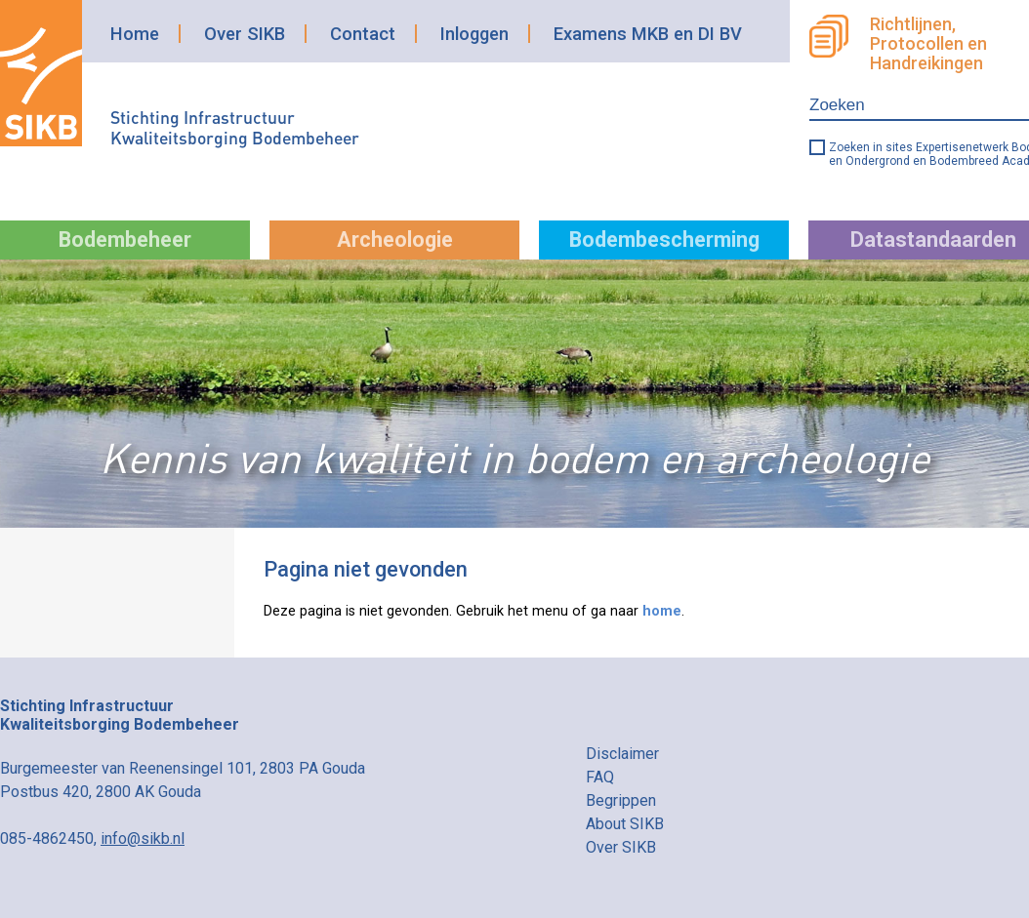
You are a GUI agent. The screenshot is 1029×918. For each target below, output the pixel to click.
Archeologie (395, 239)
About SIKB (625, 824)
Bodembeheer (125, 239)
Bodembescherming (664, 239)
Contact (362, 33)
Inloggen (474, 33)
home (661, 611)
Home (134, 33)
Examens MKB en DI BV (648, 33)
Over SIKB (244, 33)
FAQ (600, 777)
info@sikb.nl (143, 838)
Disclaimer (622, 753)
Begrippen (621, 800)
